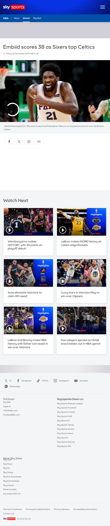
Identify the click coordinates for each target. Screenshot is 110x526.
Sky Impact (8, 488)
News (16, 18)
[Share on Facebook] (9, 141)
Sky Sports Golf (64, 421)
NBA (6, 18)
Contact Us (8, 514)
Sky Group (8, 476)
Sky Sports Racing (66, 446)
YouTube (80, 381)
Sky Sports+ (62, 442)
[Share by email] (39, 141)
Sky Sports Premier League (70, 408)
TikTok (42, 381)
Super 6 (6, 408)
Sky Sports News (65, 438)
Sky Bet (7, 404)
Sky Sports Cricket (66, 416)
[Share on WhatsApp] (29, 141)
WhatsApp (11, 386)
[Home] (14, 7)
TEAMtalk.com (10, 412)
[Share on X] (19, 141)
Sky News (7, 467)
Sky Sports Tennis (65, 429)
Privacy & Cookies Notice (38, 509)
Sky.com (7, 463)
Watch (26, 18)
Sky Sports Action (65, 433)
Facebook (23, 381)
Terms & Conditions (12, 509)
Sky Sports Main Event (67, 404)
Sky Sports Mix (64, 451)
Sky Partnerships (11, 484)
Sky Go (6, 471)
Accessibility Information (85, 509)
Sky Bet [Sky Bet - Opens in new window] (37, 18)
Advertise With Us (11, 497)
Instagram (60, 381)
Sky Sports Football (66, 412)
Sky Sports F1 (63, 425)
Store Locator (9, 493)
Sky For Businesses (12, 480)
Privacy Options (61, 509)
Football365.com (11, 416)
